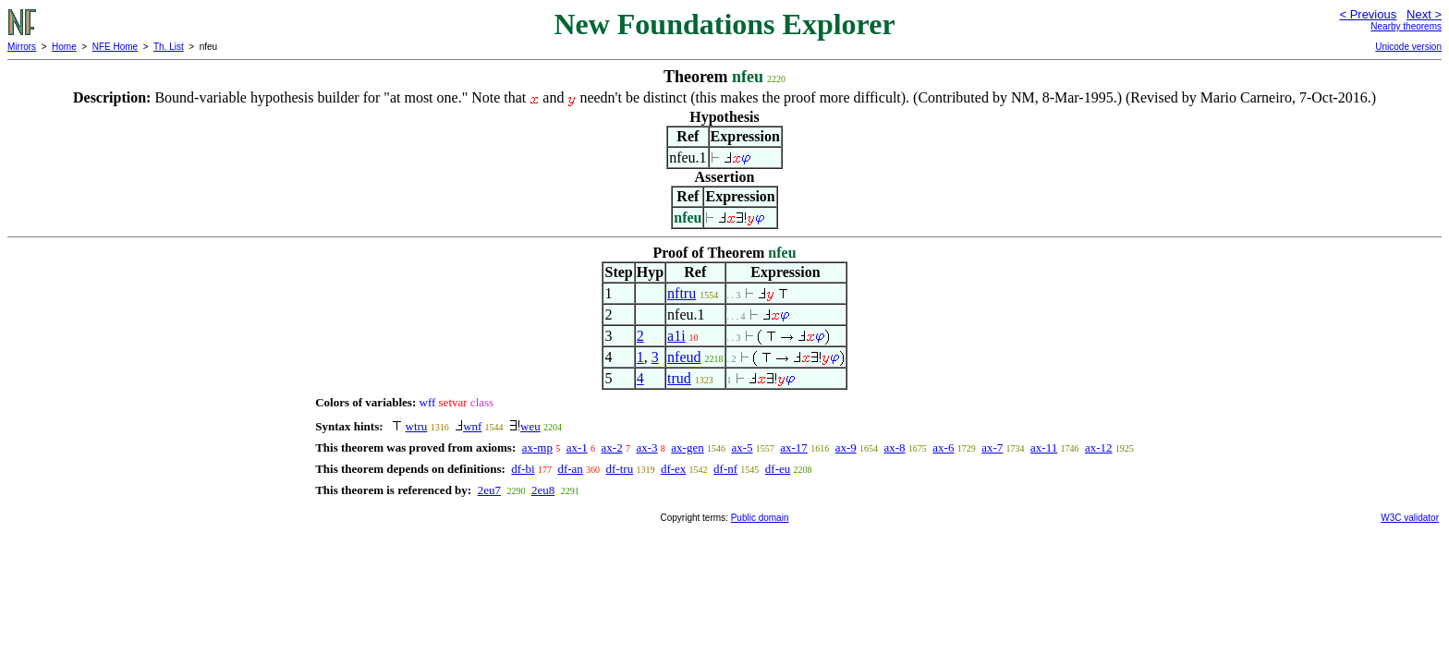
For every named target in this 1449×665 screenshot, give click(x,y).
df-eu (777, 469)
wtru (417, 426)
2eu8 (542, 490)
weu (530, 426)
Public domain (760, 518)
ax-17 (794, 447)
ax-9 (846, 447)
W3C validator (1410, 518)
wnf (472, 426)
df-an (569, 469)
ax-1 (577, 447)
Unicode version (1408, 47)
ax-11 (1043, 447)
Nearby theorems (1406, 26)
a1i (676, 336)
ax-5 (741, 447)
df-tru (620, 469)
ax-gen (687, 447)
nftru (681, 293)
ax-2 (612, 447)
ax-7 (992, 447)
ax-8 (894, 447)
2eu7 (489, 490)
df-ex (673, 469)
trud (679, 378)
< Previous (1367, 14)
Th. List (168, 47)
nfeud (683, 357)
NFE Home (115, 47)
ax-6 (943, 447)
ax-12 (1099, 447)
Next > (1424, 14)
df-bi (522, 469)
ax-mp (537, 447)
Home (64, 47)
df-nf (725, 469)
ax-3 (646, 447)
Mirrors (21, 47)
